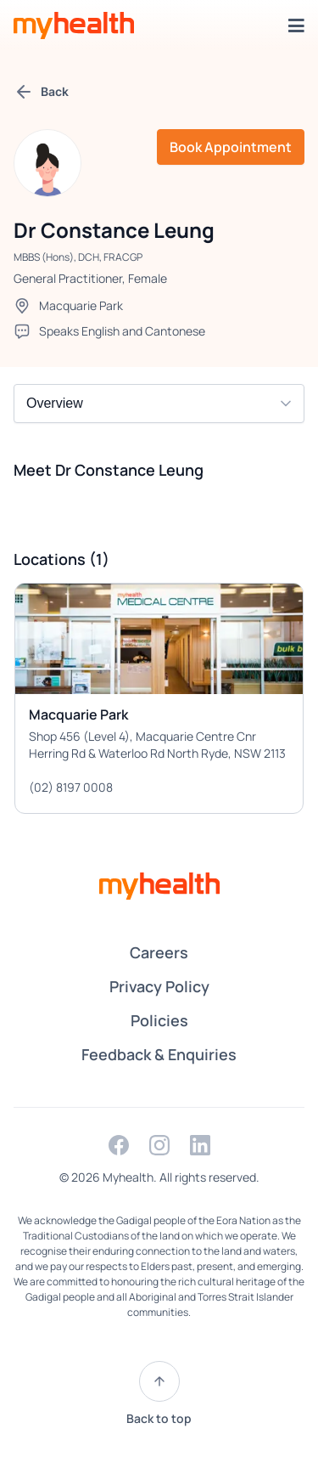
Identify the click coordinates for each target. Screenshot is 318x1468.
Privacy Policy (159, 986)
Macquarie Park (81, 305)
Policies (159, 1020)
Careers (159, 952)
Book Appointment (231, 147)
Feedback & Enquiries (159, 1054)
